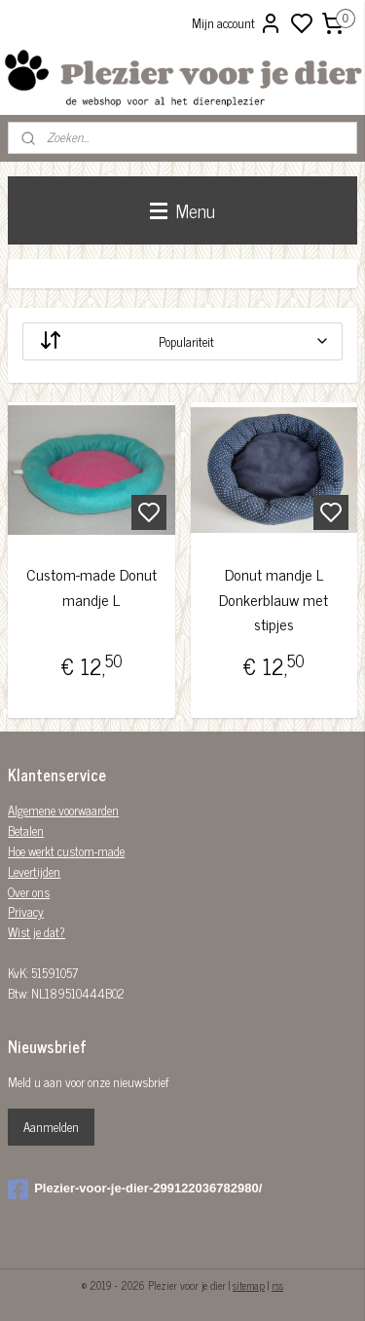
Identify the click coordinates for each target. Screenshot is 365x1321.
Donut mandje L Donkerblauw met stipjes (273, 599)
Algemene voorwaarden (63, 810)
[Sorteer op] (182, 341)
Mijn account (237, 23)
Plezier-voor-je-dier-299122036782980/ (135, 1189)
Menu (182, 210)
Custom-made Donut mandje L (91, 587)
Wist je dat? (36, 932)
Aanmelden (51, 1126)
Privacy (26, 911)
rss (277, 1285)
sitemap (249, 1285)
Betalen (26, 830)
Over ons (29, 892)
